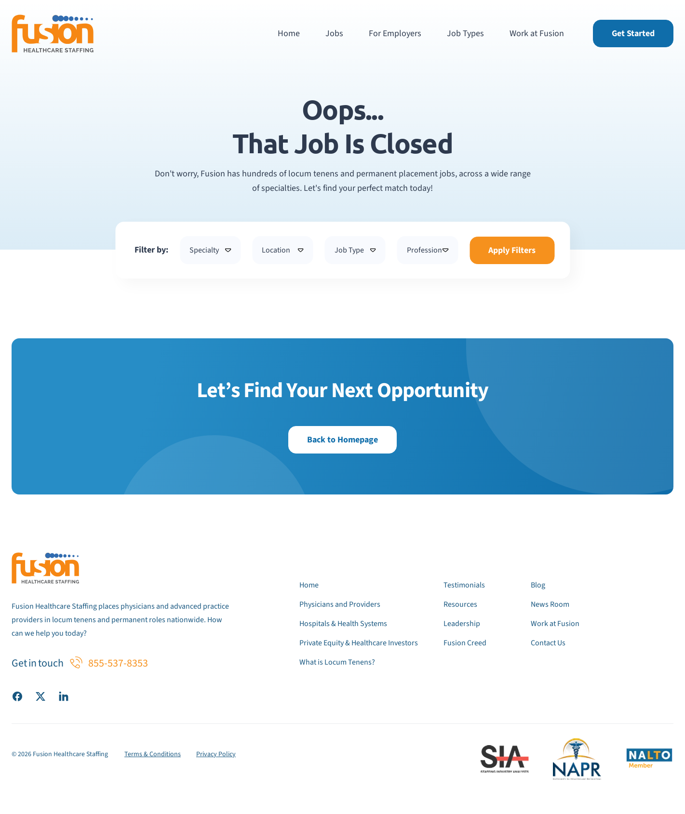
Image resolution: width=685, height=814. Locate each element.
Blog (538, 585)
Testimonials (464, 585)
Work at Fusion (537, 33)
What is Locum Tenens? (337, 662)
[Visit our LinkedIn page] (63, 696)
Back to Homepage (342, 440)
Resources (460, 604)
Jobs (334, 33)
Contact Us (548, 643)
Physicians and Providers (339, 604)
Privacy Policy (216, 754)
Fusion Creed (464, 643)
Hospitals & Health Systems (343, 623)
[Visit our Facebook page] (17, 696)
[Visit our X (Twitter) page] (40, 696)
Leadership (461, 623)
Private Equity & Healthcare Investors (358, 643)
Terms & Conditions (152, 754)
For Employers (395, 33)
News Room (550, 604)
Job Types (465, 33)
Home (289, 33)
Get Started (633, 33)
